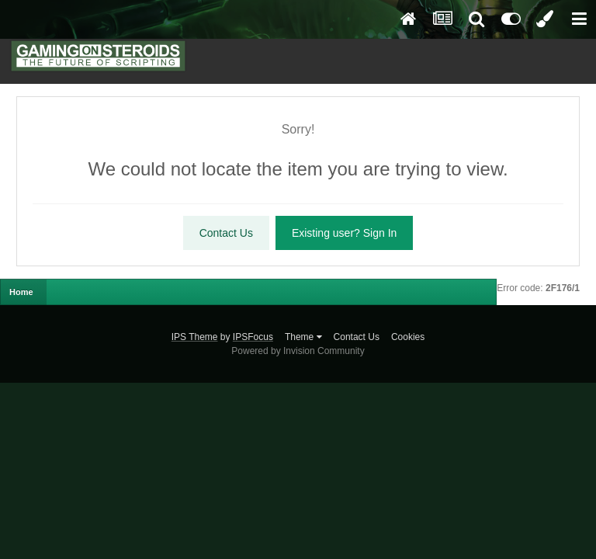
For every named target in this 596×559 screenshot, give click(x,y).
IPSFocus (253, 337)
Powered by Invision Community (297, 350)
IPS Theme (195, 337)
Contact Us (226, 233)
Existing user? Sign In (344, 233)
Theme (303, 337)
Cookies (407, 337)
